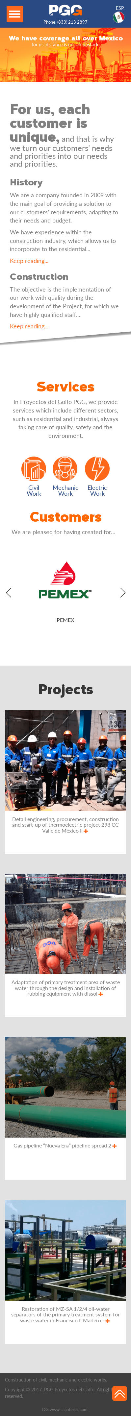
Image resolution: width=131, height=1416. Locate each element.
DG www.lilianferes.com (65, 1409)
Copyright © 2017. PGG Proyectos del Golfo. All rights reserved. (59, 1393)
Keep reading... (29, 260)
